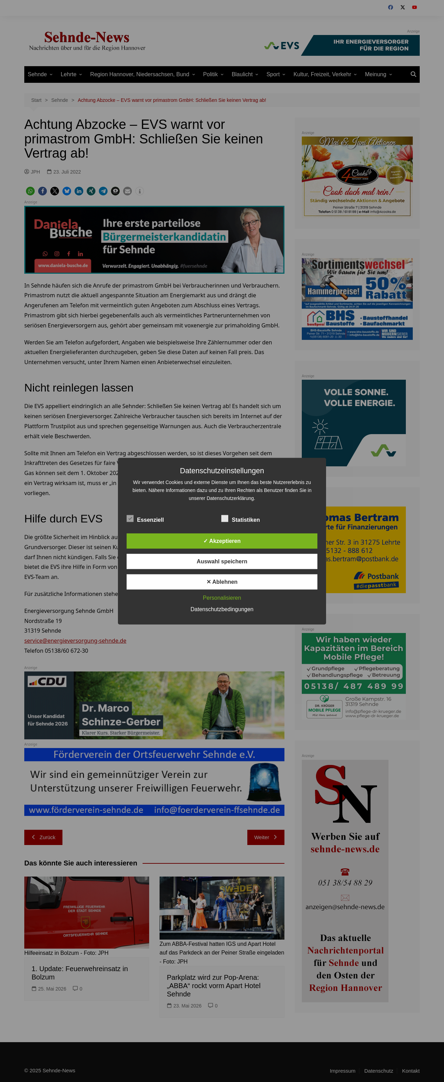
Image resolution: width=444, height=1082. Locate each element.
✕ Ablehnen (222, 581)
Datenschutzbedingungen (221, 609)
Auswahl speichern (222, 561)
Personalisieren (222, 597)
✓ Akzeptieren (222, 541)
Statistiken (240, 518)
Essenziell (145, 518)
